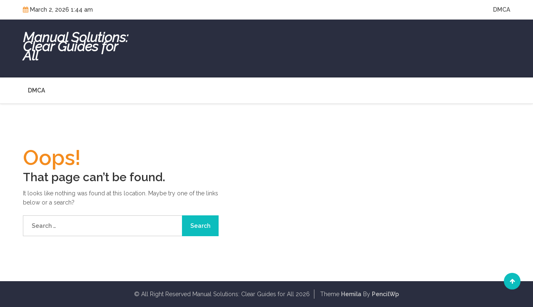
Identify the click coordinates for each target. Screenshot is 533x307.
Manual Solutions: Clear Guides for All (75, 46)
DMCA (501, 9)
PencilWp (385, 294)
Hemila (351, 294)
